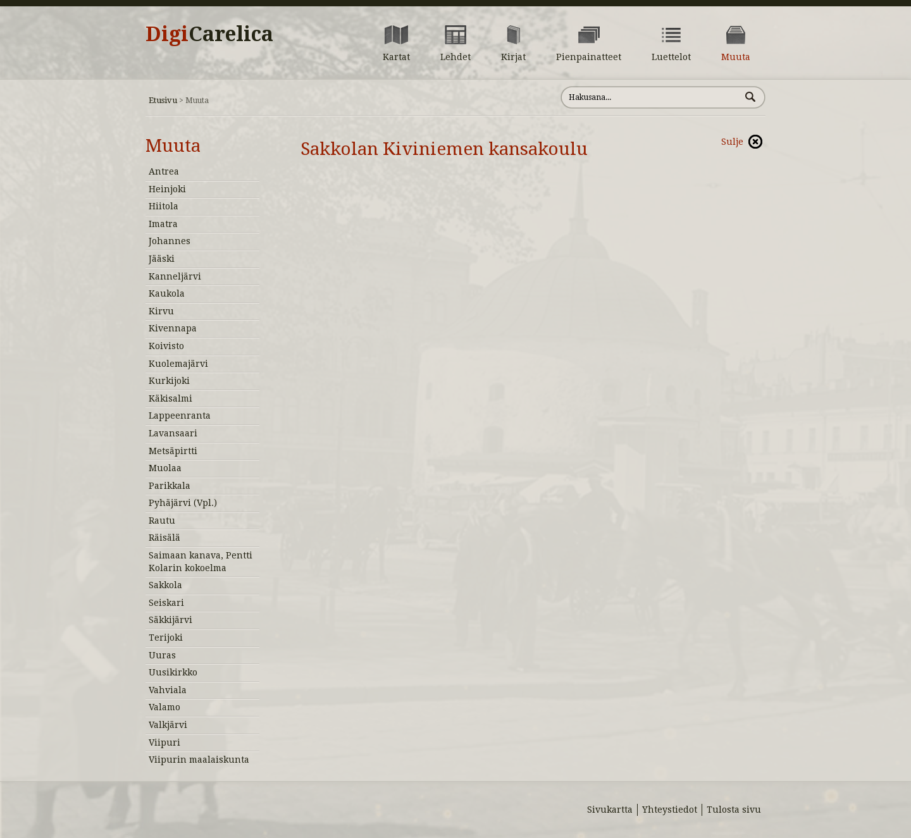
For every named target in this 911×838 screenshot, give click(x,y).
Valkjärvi (168, 725)
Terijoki (166, 637)
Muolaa (165, 468)
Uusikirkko (173, 672)
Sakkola (165, 585)
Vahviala (168, 690)
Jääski (162, 259)
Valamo (164, 707)
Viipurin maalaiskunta (199, 760)
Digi (209, 34)
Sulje (732, 142)
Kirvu (161, 311)
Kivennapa (173, 328)
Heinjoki (167, 189)
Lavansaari (173, 433)
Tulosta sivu (734, 809)
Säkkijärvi (170, 620)
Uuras (162, 655)
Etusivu (163, 100)
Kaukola (167, 293)
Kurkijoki (169, 381)
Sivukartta (610, 809)
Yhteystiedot (669, 809)
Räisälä (164, 538)
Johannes (169, 241)
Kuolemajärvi (178, 364)
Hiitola (163, 206)
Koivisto (166, 346)
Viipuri (164, 742)
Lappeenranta (180, 415)
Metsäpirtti (173, 451)
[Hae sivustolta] (651, 97)
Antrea (164, 171)
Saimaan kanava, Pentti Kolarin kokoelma (200, 561)
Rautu (162, 520)
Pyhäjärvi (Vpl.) (183, 503)
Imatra (163, 224)
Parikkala (169, 486)
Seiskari (166, 603)
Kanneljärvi (175, 276)
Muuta (173, 145)
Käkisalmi (170, 398)
